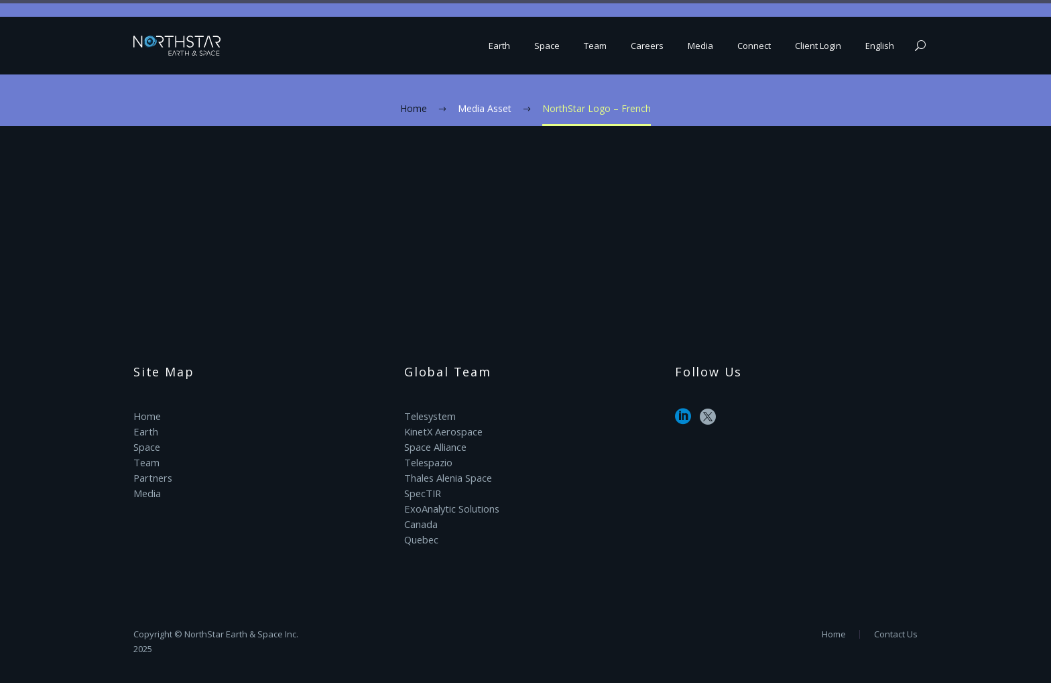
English (879, 46)
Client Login (818, 46)
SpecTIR (422, 489)
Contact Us (896, 634)
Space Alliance (435, 445)
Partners (151, 474)
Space (547, 46)
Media (700, 46)
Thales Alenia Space (447, 474)
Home (146, 415)
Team (595, 46)
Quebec (421, 533)
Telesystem (429, 415)
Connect (754, 46)
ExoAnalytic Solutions (450, 504)
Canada (420, 519)
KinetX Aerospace (442, 430)
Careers (647, 46)
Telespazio (427, 460)
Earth (499, 46)
